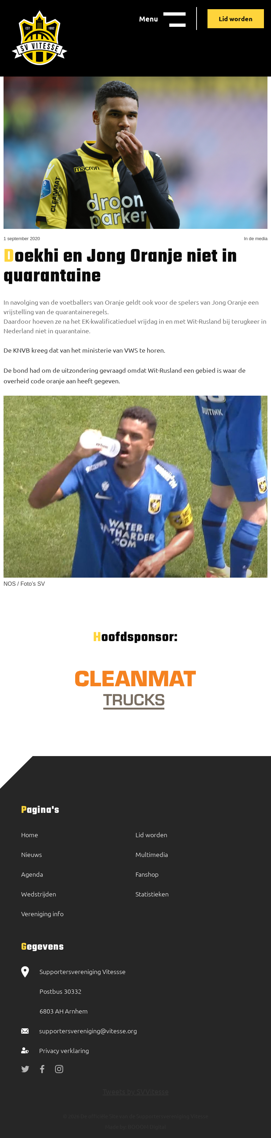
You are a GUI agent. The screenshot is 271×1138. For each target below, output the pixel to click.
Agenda (32, 874)
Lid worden (236, 18)
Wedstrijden (38, 894)
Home (29, 834)
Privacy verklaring (64, 1050)
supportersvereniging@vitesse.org (88, 1031)
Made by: (116, 1126)
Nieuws (31, 854)
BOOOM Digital (146, 1126)
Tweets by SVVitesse (136, 1091)
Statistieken (152, 894)
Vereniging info (42, 913)
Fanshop (147, 874)
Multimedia (152, 854)
